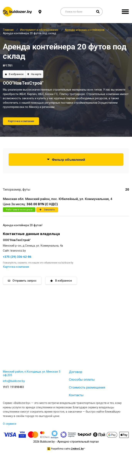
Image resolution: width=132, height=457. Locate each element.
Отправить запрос (22, 280)
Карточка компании (21, 121)
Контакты (76, 395)
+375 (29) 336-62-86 (17, 257)
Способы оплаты (82, 379)
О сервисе (9, 423)
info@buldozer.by (14, 381)
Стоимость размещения (87, 387)
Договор (75, 372)
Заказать (47, 209)
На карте (34, 74)
